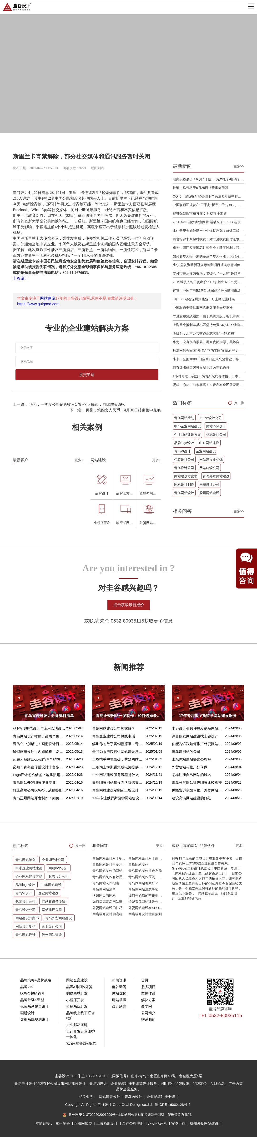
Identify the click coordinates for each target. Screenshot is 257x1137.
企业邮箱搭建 (77, 1025)
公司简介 (148, 1013)
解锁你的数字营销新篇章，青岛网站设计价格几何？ (118, 744)
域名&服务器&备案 (81, 1043)
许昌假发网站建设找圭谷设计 (195, 736)
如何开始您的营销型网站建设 (146, 895)
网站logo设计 (216, 426)
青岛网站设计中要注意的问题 (110, 864)
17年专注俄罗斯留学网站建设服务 (118, 798)
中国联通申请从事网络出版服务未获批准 (203, 308)
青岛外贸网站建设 (216, 476)
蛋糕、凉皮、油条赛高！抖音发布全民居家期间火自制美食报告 (208, 385)
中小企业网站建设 (187, 426)
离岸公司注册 (133, 1123)
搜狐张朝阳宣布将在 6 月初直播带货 (200, 213)
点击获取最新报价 (128, 605)
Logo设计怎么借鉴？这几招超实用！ (39, 775)
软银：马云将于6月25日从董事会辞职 (200, 188)
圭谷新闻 (119, 987)
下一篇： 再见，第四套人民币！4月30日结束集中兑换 (115, 410)
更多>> (239, 166)
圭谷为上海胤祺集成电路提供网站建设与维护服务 (118, 767)
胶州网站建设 (209, 493)
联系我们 (148, 1019)
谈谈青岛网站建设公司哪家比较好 (146, 902)
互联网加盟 (83, 1123)
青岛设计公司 (184, 468)
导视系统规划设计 (34, 1019)
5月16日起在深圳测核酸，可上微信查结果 (204, 299)
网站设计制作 (184, 484)
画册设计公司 (209, 484)
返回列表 (97, 168)
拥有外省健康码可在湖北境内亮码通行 (201, 368)
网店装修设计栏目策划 (145, 914)
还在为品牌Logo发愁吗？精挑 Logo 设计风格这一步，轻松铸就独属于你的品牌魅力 (39, 759)
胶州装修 (63, 1123)
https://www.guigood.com (38, 304)
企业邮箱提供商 (189, 898)
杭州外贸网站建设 (204, 1123)
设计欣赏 (119, 1006)
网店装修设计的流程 (107, 914)
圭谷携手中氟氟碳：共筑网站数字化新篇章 (118, 759)
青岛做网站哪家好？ (143, 883)
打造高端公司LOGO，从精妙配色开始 (39, 790)
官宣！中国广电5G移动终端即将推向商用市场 (207, 290)
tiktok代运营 (158, 1123)
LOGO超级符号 (32, 993)
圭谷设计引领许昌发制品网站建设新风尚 (198, 728)
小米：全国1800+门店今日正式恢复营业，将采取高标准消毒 (208, 359)
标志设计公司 (216, 434)
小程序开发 (75, 1000)
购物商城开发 (77, 993)
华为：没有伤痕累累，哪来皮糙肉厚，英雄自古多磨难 (208, 342)
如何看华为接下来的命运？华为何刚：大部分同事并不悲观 (208, 256)
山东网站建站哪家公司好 (191, 759)
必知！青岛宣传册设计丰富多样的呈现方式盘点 (39, 767)
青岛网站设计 (184, 493)
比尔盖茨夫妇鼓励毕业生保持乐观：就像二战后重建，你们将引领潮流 (208, 230)
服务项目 (148, 987)
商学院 (146, 1006)
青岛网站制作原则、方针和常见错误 (146, 877)
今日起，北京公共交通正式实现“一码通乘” (204, 333)
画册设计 (27, 1013)
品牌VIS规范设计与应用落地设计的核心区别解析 (39, 728)
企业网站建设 (206, 451)
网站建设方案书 (185, 476)
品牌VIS (26, 987)
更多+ (79, 460)
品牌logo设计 (184, 443)
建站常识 (119, 1000)
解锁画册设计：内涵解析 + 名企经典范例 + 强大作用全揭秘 (39, 752)
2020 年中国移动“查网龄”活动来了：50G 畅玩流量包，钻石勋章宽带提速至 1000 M (208, 222)
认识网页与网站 (104, 895)
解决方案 (148, 1000)
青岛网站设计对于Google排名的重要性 (110, 858)
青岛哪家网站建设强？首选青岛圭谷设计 (118, 783)
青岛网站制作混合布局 (145, 871)
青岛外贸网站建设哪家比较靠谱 (197, 783)
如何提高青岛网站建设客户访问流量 (110, 902)
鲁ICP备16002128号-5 (173, 1104)
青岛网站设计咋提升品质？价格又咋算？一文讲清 (39, 736)
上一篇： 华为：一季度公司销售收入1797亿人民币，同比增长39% (69, 404)
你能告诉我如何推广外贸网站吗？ (198, 744)
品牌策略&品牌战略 (35, 980)
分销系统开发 (77, 1006)
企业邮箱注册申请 (161, 1097)
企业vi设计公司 (210, 418)
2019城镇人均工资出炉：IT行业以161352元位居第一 (208, 282)
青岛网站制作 (138, 864)
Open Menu (251, 6)
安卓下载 (178, 1123)
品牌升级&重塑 (32, 1000)
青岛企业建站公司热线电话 (113, 736)
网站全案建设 (77, 980)
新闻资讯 (119, 980)
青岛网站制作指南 (105, 883)
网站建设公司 (209, 468)
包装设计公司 (184, 459)
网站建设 (47, 298)
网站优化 (119, 993)
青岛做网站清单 (104, 889)
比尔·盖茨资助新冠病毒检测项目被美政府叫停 (206, 265)
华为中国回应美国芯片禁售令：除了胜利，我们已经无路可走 (208, 248)
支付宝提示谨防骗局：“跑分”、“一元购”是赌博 (207, 273)
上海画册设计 (107, 1123)
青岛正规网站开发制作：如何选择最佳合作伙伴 (39, 798)
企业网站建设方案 (187, 434)
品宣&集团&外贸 (79, 987)
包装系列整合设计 (34, 1006)
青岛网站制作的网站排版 (110, 871)
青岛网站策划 (184, 418)
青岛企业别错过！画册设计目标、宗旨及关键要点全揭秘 (39, 744)
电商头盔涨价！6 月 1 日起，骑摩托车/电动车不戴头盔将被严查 (208, 179)
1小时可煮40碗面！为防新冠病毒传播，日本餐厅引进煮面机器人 (208, 376)
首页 (144, 980)
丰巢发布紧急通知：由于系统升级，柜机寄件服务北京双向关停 (208, 316)
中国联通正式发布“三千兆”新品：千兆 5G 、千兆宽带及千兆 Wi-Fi (208, 205)
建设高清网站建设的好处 (191, 798)
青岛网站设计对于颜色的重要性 (146, 858)
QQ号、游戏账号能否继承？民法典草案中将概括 (208, 196)
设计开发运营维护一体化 (80, 1034)
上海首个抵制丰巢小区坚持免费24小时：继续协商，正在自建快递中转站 (208, 325)
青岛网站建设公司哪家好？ (113, 728)
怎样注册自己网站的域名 (191, 775)
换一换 (239, 403)
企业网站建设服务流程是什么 (115, 775)
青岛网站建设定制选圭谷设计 (115, 790)
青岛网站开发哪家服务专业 (34, 783)
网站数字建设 (208, 893)
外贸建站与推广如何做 (189, 767)
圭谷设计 (20, 278)
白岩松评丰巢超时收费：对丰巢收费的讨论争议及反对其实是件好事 (208, 239)
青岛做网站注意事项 (143, 889)
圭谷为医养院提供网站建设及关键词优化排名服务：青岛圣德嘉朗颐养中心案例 (118, 752)
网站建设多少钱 (211, 459)
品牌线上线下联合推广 (80, 1015)
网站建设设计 (110, 1097)
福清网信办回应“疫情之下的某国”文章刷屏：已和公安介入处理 (208, 350)
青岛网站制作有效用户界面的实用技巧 (110, 877)
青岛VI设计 (182, 451)
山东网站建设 (209, 443)
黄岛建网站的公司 (186, 752)
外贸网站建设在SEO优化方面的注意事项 (146, 908)
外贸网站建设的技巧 (107, 908)
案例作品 (148, 993)
